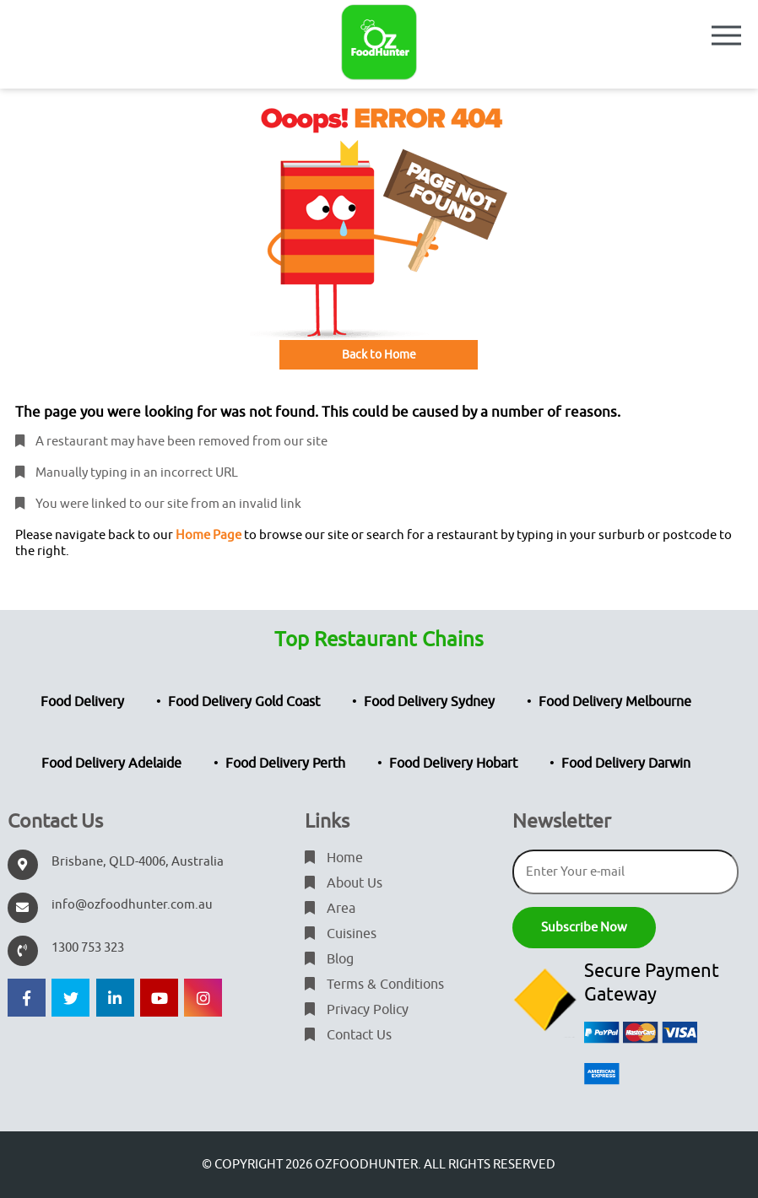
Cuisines (340, 933)
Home (334, 858)
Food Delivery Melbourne (615, 701)
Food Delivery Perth (285, 763)
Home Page (208, 535)
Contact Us (348, 1035)
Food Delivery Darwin (625, 763)
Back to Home (379, 355)
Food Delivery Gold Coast (244, 701)
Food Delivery (82, 701)
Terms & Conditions (374, 984)
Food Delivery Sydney (429, 701)
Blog (329, 959)
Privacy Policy (357, 1009)
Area (330, 908)
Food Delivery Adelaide (111, 763)
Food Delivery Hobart (453, 763)
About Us (343, 883)
